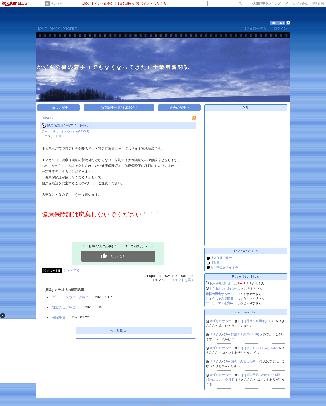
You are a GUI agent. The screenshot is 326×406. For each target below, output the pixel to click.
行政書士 (216, 262)
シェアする (71, 270)
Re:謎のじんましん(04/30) (244, 361)
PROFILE (70, 29)
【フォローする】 (256, 28)
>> (264, 3)
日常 (58, 136)
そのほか (56, 3)
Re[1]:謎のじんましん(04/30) (258, 348)
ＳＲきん (216, 334)
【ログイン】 (280, 28)
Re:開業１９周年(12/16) (243, 334)
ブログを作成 (299, 3)
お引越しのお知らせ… (225, 288)
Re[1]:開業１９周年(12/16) (256, 321)
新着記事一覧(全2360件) (119, 107)
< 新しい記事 (59, 107)
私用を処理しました (223, 283)
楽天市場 (318, 3)
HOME (42, 29)
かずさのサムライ (222, 321)
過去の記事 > (179, 107)
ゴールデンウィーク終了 (70, 297)
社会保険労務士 (221, 258)
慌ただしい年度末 (65, 307)
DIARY (55, 29)
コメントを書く (182, 280)
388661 (278, 23)
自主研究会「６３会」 (225, 267)
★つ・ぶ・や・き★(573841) (71, 131)
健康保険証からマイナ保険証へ (70, 125)
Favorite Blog (246, 276)
